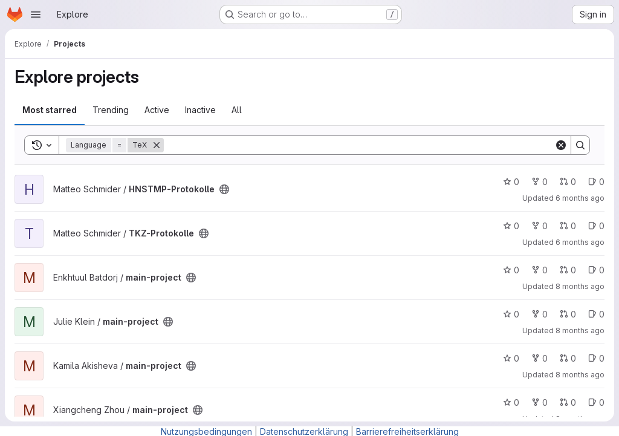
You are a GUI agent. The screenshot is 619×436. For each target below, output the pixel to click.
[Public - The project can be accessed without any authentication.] (224, 189)
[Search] (359, 145)
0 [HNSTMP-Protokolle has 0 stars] (511, 182)
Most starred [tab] (49, 110)
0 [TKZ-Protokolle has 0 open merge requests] (568, 226)
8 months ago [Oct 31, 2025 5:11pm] (580, 330)
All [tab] (237, 110)
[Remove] (156, 145)
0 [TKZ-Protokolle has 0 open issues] (596, 226)
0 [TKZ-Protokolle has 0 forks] (539, 226)
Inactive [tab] (200, 110)
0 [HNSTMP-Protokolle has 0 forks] (539, 182)
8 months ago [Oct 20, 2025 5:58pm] (580, 374)
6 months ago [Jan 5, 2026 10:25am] (580, 242)
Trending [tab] (110, 110)
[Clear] (561, 145)
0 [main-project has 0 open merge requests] (568, 270)
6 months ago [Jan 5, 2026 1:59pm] (580, 198)
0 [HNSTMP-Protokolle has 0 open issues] (596, 182)
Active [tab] (156, 110)
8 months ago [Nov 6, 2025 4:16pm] (580, 286)
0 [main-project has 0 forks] (539, 270)
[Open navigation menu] (35, 14)
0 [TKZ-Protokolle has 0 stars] (511, 226)
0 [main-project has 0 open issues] (596, 270)
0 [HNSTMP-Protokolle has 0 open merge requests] (568, 182)
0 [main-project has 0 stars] (511, 270)
